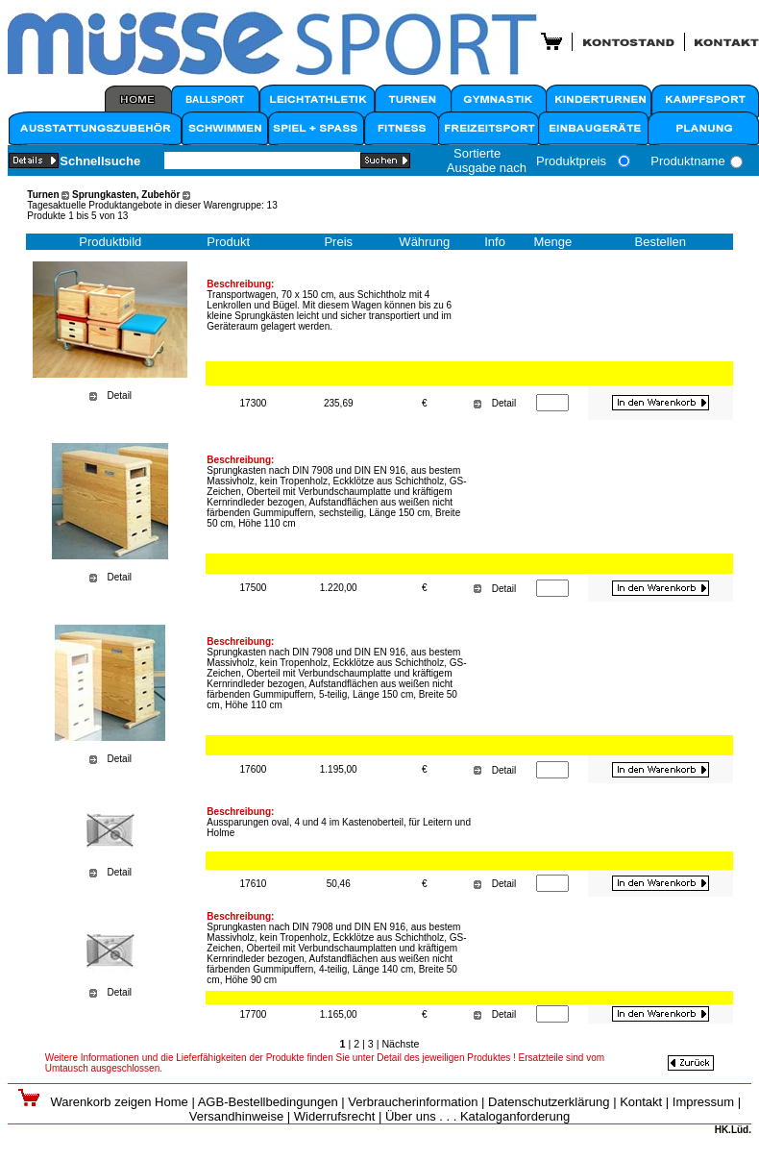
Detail (120, 395)
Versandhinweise (236, 1116)
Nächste (400, 1043)
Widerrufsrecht (335, 1116)
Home (171, 1102)
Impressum (703, 1102)
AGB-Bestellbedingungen (268, 1102)
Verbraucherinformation (412, 1102)
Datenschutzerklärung (548, 1102)
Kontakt (641, 1102)
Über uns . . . (420, 1116)
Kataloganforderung (515, 1116)
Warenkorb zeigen (102, 1102)
